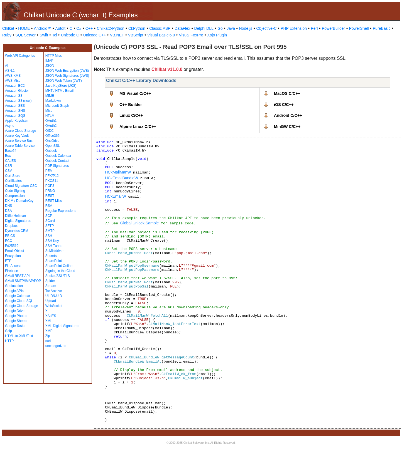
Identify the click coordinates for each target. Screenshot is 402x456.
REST (49, 196)
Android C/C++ (288, 115)
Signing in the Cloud (60, 271)
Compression (15, 196)
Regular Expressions (60, 211)
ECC (8, 241)
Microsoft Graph (57, 106)
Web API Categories (20, 56)
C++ (89, 28)
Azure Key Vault (17, 136)
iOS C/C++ (283, 104)
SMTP (50, 231)
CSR (8, 166)
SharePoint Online (58, 266)
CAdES (10, 161)
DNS (8, 206)
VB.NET (117, 35)
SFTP (49, 226)
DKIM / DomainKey (19, 201)
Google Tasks (15, 326)
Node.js (245, 28)
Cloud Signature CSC (21, 186)
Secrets (51, 256)
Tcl (54, 35)
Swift (44, 35)
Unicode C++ (94, 35)
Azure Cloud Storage (20, 131)
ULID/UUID (53, 296)
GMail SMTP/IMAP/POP (23, 281)
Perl (314, 28)
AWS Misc (12, 81)
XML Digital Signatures (62, 326)
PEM (49, 171)
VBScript (135, 35)
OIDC (49, 131)
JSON (49, 66)
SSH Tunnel (54, 246)
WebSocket (53, 306)
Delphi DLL (203, 28)
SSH (48, 236)
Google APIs (14, 291)
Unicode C (70, 35)
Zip (47, 336)
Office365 (52, 136)
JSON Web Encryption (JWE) (67, 71)
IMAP (49, 61)
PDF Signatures (57, 166)
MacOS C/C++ (287, 93)
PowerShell (359, 28)
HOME (24, 28)
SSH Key (52, 241)
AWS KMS (13, 76)
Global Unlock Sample (139, 223)
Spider (50, 281)
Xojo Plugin (217, 35)
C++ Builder (130, 104)
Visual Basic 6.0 (161, 35)
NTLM (50, 116)
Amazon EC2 (15, 86)
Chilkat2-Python (110, 28)
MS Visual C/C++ (135, 93)
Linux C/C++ (131, 115)
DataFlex (182, 28)
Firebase (11, 271)
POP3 (49, 186)
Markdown (53, 101)
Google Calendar (17, 296)
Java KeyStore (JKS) (60, 86)
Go (220, 28)
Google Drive (14, 311)
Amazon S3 (13, 96)
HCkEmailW (115, 196)
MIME (49, 96)
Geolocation (14, 286)
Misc (48, 111)
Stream (50, 286)
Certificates (13, 181)
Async (9, 126)
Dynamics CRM (16, 231)
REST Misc (53, 201)
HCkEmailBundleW (121, 178)
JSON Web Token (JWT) (63, 81)
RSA (48, 206)
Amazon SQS (15, 116)
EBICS (10, 236)
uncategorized (55, 346)
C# (78, 28)
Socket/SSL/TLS (57, 276)
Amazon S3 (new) (18, 101)
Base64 (10, 151)
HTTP (9, 341)
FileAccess (13, 266)
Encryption (13, 256)
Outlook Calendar (58, 156)
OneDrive (52, 141)
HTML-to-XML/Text (19, 336)
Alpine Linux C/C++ (137, 126)
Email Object (14, 251)
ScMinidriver (54, 251)
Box (8, 156)
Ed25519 (11, 246)
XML (48, 321)
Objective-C (266, 28)
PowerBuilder (333, 28)
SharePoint (53, 261)
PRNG (50, 191)
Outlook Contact (57, 161)
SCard (50, 221)
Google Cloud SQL (19, 301)
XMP (49, 331)
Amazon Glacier (17, 91)
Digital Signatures (18, 221)
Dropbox (11, 226)
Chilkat (8, 28)
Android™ (42, 28)
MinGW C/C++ (287, 126)
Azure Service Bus (19, 141)
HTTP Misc (53, 56)
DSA (8, 211)
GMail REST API (17, 276)
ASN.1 (10, 71)
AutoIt (60, 28)
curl (48, 341)
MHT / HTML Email (59, 91)
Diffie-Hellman (15, 216)
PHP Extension (294, 28)
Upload (50, 301)
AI (6, 66)
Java (231, 28)
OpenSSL (52, 146)
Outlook (51, 151)
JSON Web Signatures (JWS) (67, 76)
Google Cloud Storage (21, 306)
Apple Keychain (16, 121)
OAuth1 (51, 121)
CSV (8, 171)
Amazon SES (15, 106)
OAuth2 (51, 126)
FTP (8, 261)
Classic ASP (159, 28)
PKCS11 (51, 181)
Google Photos (16, 316)
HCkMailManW (118, 172)
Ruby (6, 35)
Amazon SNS (15, 111)
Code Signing (15, 191)
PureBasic (382, 28)
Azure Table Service (20, 146)
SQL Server (25, 35)
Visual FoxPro (191, 35)
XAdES (50, 316)
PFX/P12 (52, 176)
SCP (48, 216)
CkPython (136, 28)
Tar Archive (53, 291)
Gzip (8, 331)
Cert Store (12, 176)
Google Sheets (16, 321)
